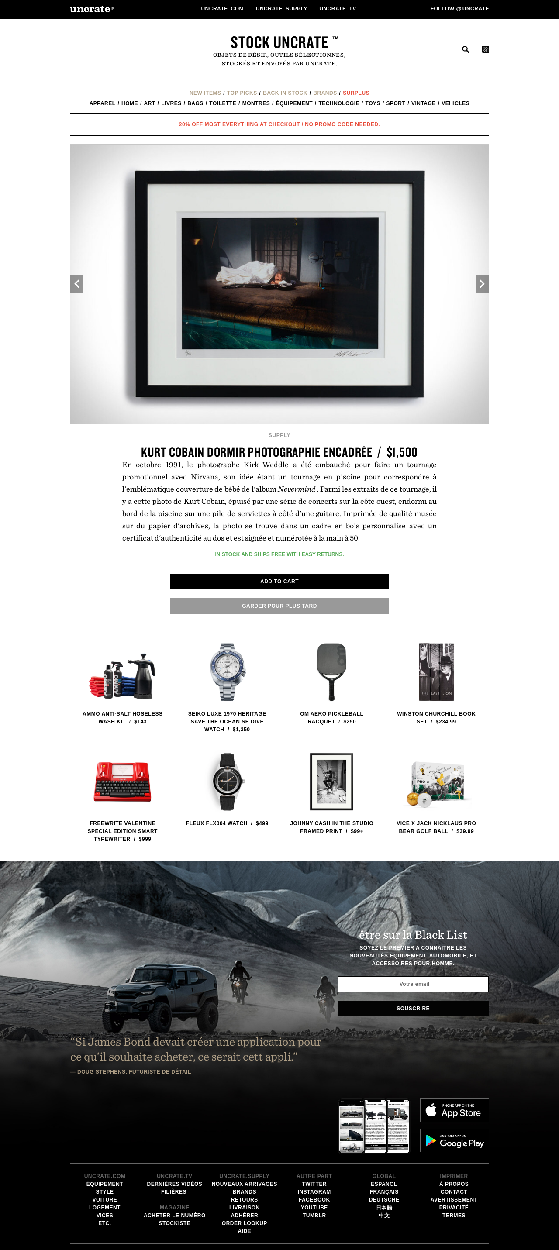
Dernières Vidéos (175, 1115)
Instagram (314, 1122)
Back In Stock (285, 93)
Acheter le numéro (175, 1146)
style (105, 1122)
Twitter (314, 1115)
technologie (339, 103)
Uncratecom (223, 9)
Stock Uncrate (279, 41)
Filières (174, 1122)
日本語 (384, 1138)
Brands (325, 93)
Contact (454, 1122)
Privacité (454, 1138)
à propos (454, 1115)
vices (105, 1146)
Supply (279, 435)
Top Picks (242, 93)
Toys (373, 103)
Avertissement (454, 1130)
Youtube (314, 1138)
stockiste (174, 1154)
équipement (294, 103)
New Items (205, 93)
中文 (384, 1146)
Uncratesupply (282, 9)
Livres (171, 103)
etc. (104, 1154)
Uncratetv (338, 9)
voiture (105, 1130)
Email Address (313, 1225)
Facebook (314, 1130)
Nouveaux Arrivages (244, 1115)
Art (149, 103)
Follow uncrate (460, 9)
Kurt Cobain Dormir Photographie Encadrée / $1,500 (279, 451)
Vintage (423, 103)
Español (384, 1115)
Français (384, 1122)
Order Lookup (244, 1154)
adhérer (244, 1146)
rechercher (465, 49)
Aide (244, 1162)
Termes (454, 1146)
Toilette (222, 103)
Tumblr (314, 1146)
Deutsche (384, 1130)
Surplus (356, 93)
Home (129, 103)
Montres (256, 103)
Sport (396, 103)
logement (105, 1138)
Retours (244, 1130)
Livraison (244, 1138)
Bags (195, 103)
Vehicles (455, 103)
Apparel (103, 103)
